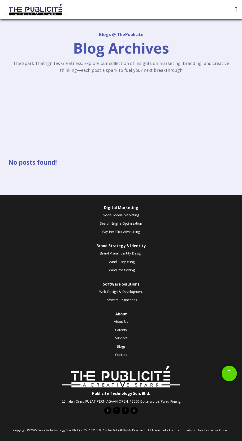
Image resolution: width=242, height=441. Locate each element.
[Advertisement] (121, 112)
